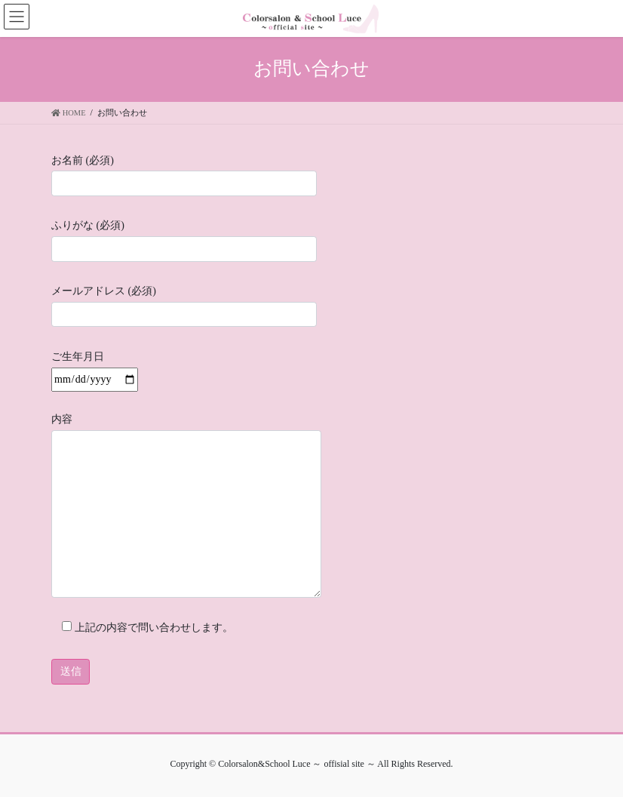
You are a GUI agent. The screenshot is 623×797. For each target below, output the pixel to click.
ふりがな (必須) (184, 240)
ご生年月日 (94, 368)
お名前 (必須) (184, 175)
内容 (186, 506)
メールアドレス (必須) (184, 306)
